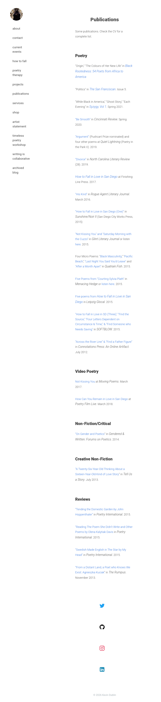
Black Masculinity (111, 256)
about (16, 28)
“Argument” (82, 136)
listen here (108, 284)
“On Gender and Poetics (90, 434)
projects (17, 84)
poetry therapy (17, 73)
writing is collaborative (21, 156)
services (18, 103)
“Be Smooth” (83, 119)
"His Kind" (81, 194)
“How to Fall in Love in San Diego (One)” (99, 211)
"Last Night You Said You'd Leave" (105, 261)
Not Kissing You (85, 381)
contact (17, 38)
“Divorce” (80, 159)
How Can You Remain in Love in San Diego (101, 399)
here (78, 244)
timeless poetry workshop (19, 140)
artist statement (19, 124)
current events (17, 49)
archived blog (18, 170)
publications (20, 93)
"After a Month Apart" (88, 266)
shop (15, 112)
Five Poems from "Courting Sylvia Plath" (99, 278)
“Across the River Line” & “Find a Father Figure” (103, 341)
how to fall (19, 61)
